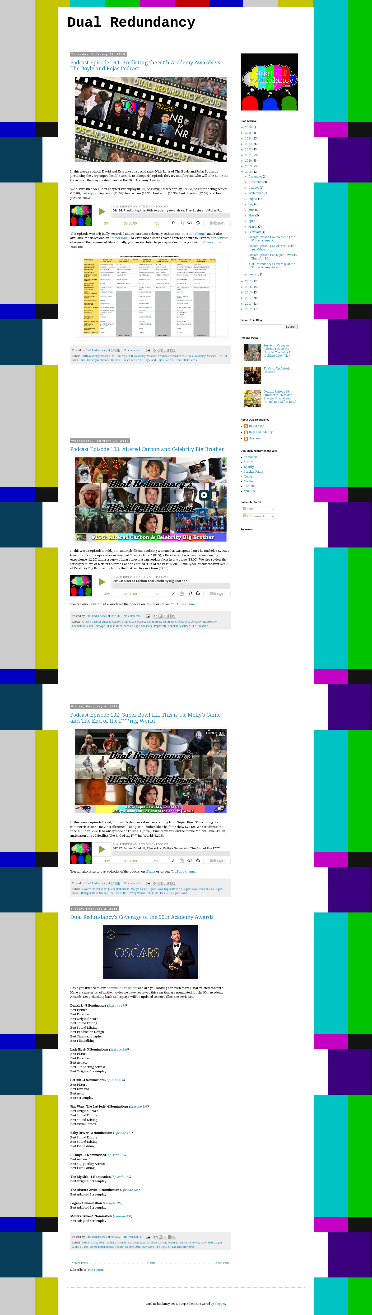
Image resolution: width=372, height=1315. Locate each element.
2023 (248, 144)
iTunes (208, 242)
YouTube (250, 491)
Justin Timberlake (118, 889)
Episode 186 (118, 1049)
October (254, 187)
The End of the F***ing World (127, 893)
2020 (248, 160)
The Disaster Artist (183, 1246)
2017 (248, 281)
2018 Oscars (119, 356)
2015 (248, 292)
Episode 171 (122, 1133)
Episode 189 (116, 1155)
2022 (248, 149)
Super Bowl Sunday (96, 893)
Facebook (250, 457)
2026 (248, 127)
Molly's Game (139, 889)
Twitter (249, 481)
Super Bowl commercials (198, 889)
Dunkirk (172, 1242)
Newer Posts (79, 1263)
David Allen (256, 426)
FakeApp (99, 626)
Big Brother (154, 621)
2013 (248, 303)
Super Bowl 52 (173, 889)
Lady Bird (206, 1242)
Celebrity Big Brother (204, 621)
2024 (248, 138)
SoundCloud (119, 238)
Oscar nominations (101, 1246)
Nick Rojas (79, 360)
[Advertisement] (150, 404)
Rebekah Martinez (179, 626)
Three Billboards (186, 360)
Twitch (248, 476)
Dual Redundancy (131, 23)
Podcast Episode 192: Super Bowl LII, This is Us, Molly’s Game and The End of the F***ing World (145, 718)
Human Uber (114, 626)
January (254, 274)
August (253, 199)
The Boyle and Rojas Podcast (156, 360)
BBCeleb (140, 621)
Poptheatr (160, 626)
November (255, 182)
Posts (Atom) (96, 1270)
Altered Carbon (91, 621)
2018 (248, 171)
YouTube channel (193, 233)
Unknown (255, 438)
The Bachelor (199, 626)
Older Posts (222, 1263)
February (255, 232)
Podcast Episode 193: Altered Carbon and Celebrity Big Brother (147, 449)
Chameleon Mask (82, 626)
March (253, 226)
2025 (248, 132)
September (256, 193)
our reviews (219, 238)
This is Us (152, 893)
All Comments (254, 516)
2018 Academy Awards (96, 356)
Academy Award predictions (175, 356)
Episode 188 (138, 1106)
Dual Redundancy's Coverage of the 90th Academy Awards (142, 917)
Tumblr (249, 486)
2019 (248, 166)
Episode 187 (112, 1203)
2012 (248, 309)
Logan (218, 1242)
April (252, 221)
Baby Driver (158, 1242)
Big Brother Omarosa (176, 621)
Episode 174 (117, 1005)
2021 (248, 155)
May (251, 215)
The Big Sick (162, 1246)
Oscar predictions (98, 360)
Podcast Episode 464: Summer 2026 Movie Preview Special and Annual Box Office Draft (280, 396)
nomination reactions (122, 988)
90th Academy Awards (142, 356)
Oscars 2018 (129, 360)
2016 (248, 287)
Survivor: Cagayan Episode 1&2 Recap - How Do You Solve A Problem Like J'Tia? (277, 350)
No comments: (133, 350)
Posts (248, 509)
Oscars (115, 360)
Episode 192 (122, 1216)
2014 (248, 298)
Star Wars (148, 1246)
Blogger (220, 1303)
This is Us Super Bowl (173, 893)
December (255, 176)
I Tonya (194, 1242)
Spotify (249, 467)
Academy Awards (205, 356)
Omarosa (147, 626)
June (251, 210)
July (251, 204)
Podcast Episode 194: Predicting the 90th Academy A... (271, 238)
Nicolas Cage (132, 626)
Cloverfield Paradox (94, 889)
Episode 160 (115, 1080)
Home (151, 1263)
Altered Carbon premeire (117, 621)
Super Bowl (156, 889)
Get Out (222, 356)
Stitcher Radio (253, 471)
